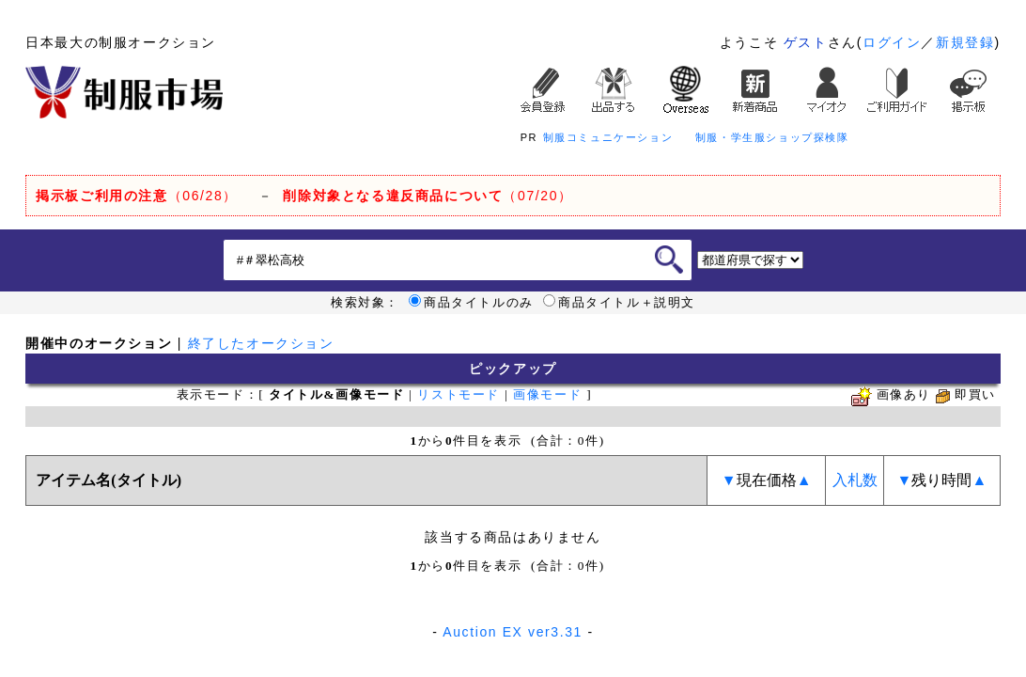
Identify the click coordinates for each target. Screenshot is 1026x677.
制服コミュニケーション (608, 137)
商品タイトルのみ (471, 302)
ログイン (892, 42)
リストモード (458, 394)
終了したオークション (261, 343)
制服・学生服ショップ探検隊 (772, 137)
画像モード (547, 394)
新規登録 (965, 42)
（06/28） (137, 195)
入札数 (855, 480)
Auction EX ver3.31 (513, 631)
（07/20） (427, 195)
